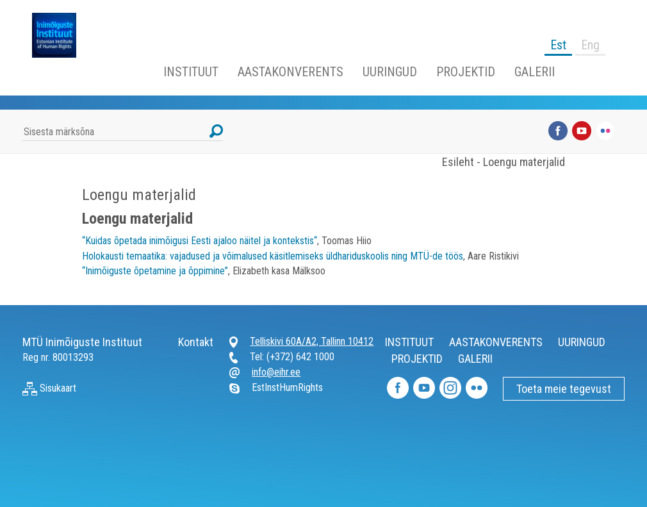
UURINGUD (390, 71)
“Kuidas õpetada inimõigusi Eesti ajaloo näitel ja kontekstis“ (199, 241)
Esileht (458, 162)
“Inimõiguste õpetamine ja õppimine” (155, 271)
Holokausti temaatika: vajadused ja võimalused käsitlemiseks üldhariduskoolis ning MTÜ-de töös (272, 256)
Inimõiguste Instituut (61, 35)
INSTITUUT (190, 71)
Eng (590, 45)
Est (558, 45)
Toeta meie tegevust (563, 388)
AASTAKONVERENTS (290, 71)
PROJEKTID (465, 71)
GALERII (534, 71)
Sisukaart (49, 388)
